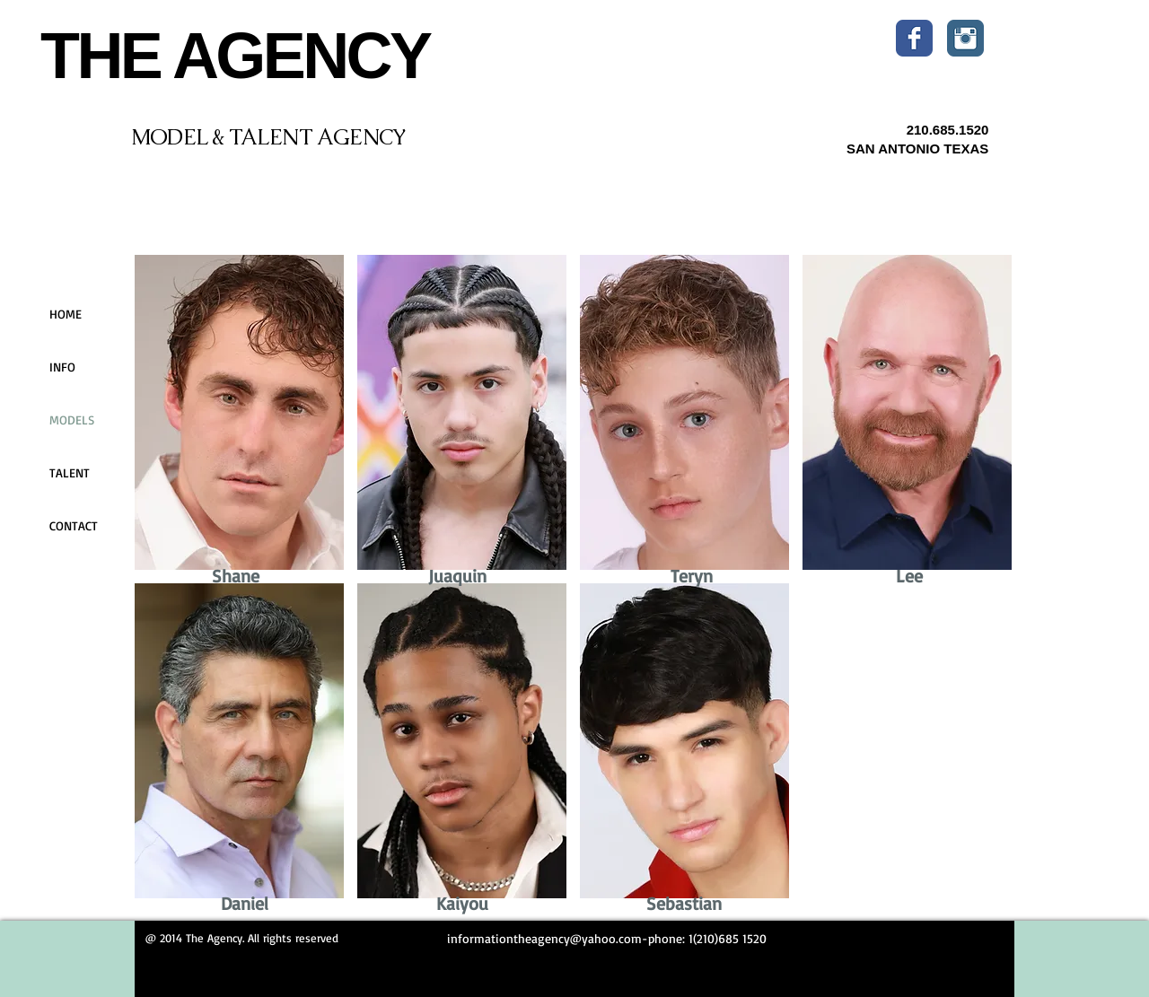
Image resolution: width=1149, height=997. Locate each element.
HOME (65, 313)
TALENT (69, 472)
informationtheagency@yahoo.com (544, 938)
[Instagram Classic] (965, 38)
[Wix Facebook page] (914, 38)
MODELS (71, 419)
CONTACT (73, 525)
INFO (62, 366)
